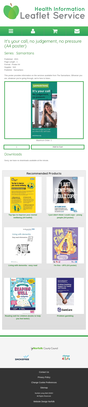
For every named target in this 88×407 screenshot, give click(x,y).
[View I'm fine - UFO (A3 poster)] (65, 245)
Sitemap (44, 388)
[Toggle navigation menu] (11, 31)
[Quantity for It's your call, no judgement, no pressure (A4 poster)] (17, 147)
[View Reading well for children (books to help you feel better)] (23, 296)
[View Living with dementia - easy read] (23, 245)
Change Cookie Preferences (44, 382)
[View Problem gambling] (65, 296)
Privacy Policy (44, 377)
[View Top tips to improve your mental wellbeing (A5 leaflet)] (23, 195)
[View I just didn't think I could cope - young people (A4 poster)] (65, 195)
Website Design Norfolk (43, 401)
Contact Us (44, 372)
